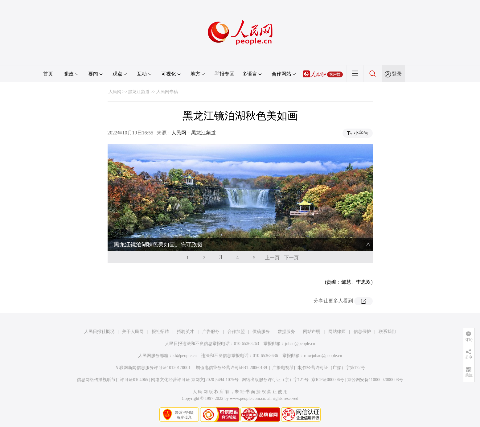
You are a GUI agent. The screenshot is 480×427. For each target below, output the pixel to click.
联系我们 (387, 331)
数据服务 (286, 331)
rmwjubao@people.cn (323, 355)
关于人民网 (133, 331)
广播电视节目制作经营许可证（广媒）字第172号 (318, 367)
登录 (397, 73)
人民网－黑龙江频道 (193, 132)
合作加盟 (236, 331)
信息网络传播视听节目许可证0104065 (112, 379)
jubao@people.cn (300, 343)
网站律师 (337, 331)
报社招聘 (160, 331)
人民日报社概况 (99, 331)
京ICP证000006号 (327, 379)
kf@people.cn (185, 355)
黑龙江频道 (139, 91)
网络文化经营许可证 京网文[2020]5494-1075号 (195, 379)
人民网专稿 (167, 91)
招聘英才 (185, 331)
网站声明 (311, 331)
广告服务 (210, 331)
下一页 (291, 257)
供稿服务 (261, 331)
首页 (48, 73)
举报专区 (224, 73)
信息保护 (362, 331)
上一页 (272, 257)
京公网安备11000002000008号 (375, 379)
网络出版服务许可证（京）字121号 (275, 379)
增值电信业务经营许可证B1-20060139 (231, 367)
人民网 (115, 91)
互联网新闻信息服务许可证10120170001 (153, 367)
